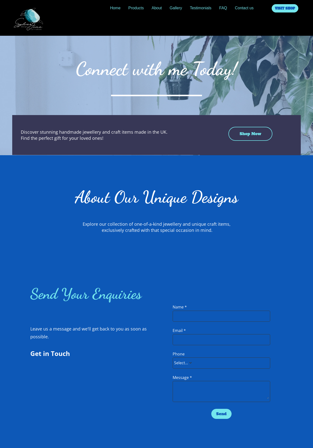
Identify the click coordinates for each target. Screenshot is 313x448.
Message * (182, 378)
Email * (179, 331)
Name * (180, 307)
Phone (179, 354)
